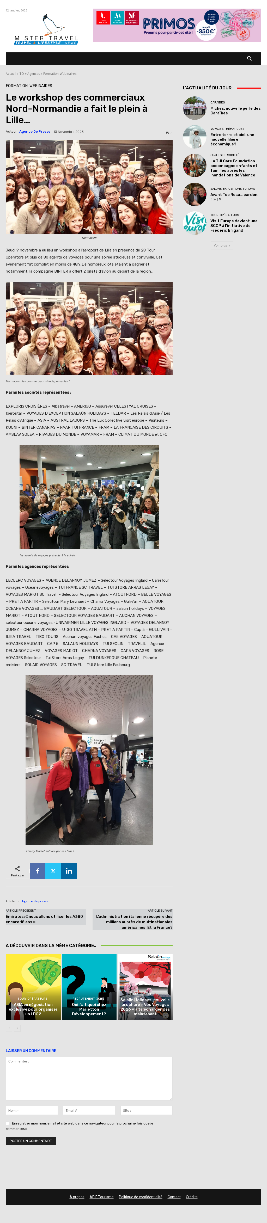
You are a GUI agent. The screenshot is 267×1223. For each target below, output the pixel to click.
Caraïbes (217, 102)
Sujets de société (224, 155)
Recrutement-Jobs (88, 999)
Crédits (192, 1197)
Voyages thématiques (227, 128)
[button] (249, 58)
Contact (174, 1197)
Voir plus (222, 245)
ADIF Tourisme (102, 1197)
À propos (77, 1197)
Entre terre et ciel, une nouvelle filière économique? (232, 139)
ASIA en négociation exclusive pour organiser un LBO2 (33, 1010)
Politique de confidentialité (140, 1197)
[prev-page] (9, 1028)
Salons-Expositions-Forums (232, 188)
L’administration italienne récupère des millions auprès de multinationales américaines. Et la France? (134, 922)
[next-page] (17, 1028)
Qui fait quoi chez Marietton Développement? (89, 1010)
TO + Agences (30, 73)
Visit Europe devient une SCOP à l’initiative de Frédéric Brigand (234, 226)
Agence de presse (34, 131)
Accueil (11, 73)
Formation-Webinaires (59, 73)
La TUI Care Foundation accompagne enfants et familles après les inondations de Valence (233, 168)
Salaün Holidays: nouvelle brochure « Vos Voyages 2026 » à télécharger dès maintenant (145, 1007)
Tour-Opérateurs (32, 999)
